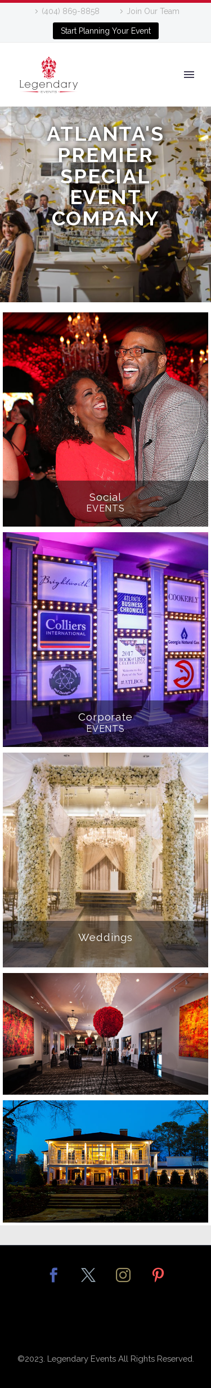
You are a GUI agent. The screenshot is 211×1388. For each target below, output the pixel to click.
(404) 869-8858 (71, 11)
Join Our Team (153, 11)
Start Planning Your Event (106, 30)
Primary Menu (189, 74)
